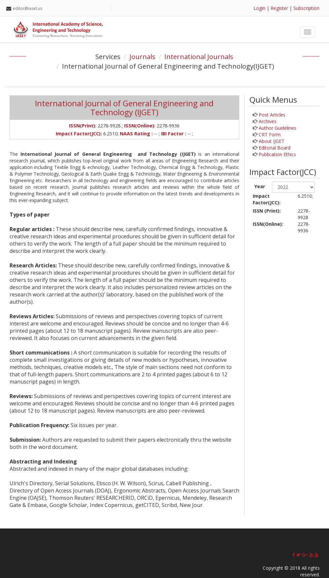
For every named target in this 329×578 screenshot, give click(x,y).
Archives (268, 121)
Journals (142, 56)
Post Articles (272, 115)
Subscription (306, 8)
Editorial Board (274, 148)
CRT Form (269, 134)
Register (279, 8)
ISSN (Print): (267, 211)
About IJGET (271, 141)
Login (259, 8)
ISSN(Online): (268, 224)
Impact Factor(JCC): (266, 199)
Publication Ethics (277, 154)
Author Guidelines (277, 128)
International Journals (198, 56)
